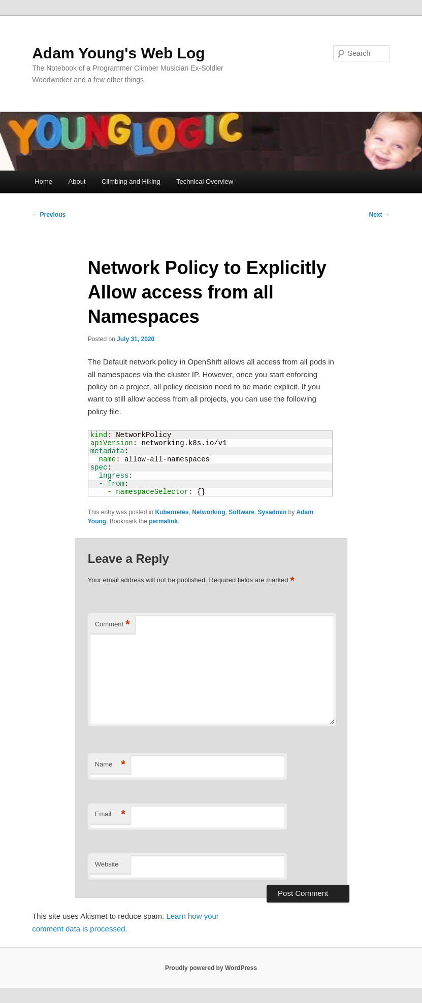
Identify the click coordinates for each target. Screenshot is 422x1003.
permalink (163, 521)
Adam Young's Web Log (118, 53)
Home (43, 181)
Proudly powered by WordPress (211, 968)
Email (110, 814)
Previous (49, 214)
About (77, 181)
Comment (112, 624)
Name (110, 764)
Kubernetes (171, 512)
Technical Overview (204, 181)
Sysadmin (272, 512)
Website (107, 864)
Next (379, 214)
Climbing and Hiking (131, 181)
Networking (208, 512)
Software (241, 512)
